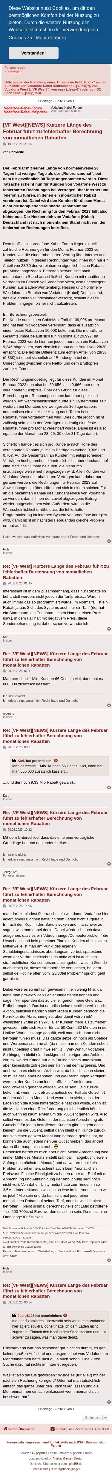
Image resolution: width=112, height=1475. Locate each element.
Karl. (21, 761)
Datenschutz (95, 1442)
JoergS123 (26, 1315)
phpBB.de (75, 1463)
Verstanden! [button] (33, 53)
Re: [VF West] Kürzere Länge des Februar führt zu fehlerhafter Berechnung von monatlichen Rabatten (56, 572)
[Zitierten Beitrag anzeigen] (56, 760)
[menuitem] (58, 1429)
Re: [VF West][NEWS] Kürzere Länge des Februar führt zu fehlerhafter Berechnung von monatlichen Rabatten (55, 659)
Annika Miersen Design (68, 1458)
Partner (56, 1445)
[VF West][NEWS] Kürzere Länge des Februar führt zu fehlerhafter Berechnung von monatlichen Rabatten (52, 131)
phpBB (40, 1453)
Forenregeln (13, 71)
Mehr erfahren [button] (51, 37)
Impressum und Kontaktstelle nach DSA (55, 1442)
